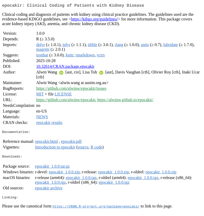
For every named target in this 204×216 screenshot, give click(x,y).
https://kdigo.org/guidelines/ (94, 20)
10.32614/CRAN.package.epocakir (65, 67)
